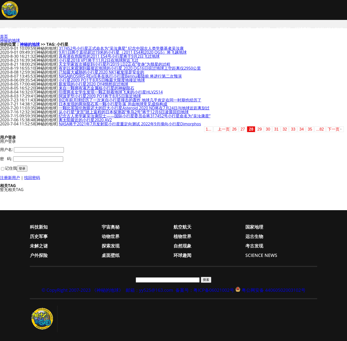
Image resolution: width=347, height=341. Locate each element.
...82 (320, 129)
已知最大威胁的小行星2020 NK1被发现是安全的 (101, 72)
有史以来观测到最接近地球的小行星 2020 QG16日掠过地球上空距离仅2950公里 (130, 68)
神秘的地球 (10, 40)
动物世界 (124, 29)
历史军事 (104, 29)
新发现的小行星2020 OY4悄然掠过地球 (93, 84)
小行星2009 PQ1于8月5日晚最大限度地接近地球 (102, 80)
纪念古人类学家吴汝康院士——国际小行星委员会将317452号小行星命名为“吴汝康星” (134, 116)
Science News (329, 29)
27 (243, 129)
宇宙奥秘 (44, 29)
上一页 (224, 129)
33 (293, 129)
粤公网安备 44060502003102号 (273, 290)
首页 (8, 29)
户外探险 (263, 29)
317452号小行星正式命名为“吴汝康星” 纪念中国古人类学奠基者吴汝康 (121, 48)
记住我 (11, 168)
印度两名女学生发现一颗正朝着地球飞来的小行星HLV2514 (111, 92)
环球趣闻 (303, 29)
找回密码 (32, 177)
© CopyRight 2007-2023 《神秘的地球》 (82, 290)
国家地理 (84, 29)
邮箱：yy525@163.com (149, 290)
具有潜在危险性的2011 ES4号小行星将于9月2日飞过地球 (109, 56)
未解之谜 (183, 29)
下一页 (334, 129)
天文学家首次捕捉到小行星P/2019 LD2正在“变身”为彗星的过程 (114, 64)
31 (276, 129)
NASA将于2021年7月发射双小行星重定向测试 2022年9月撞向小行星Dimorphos (130, 124)
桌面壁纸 (283, 29)
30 (268, 129)
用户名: (6, 149)
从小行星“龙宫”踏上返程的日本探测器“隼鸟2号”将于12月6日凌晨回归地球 (124, 112)
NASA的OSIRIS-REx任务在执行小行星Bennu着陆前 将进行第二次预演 (120, 76)
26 (234, 129)
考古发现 (243, 29)
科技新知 (24, 29)
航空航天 (64, 29)
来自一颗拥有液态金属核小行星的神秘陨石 (96, 88)
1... (208, 129)
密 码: (6, 158)
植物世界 (144, 29)
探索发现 (203, 29)
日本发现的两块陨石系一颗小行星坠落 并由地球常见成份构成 (113, 104)
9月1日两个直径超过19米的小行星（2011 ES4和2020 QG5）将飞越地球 (122, 52)
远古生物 (164, 29)
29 (259, 129)
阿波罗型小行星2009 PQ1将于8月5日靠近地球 (100, 96)
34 (301, 129)
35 (310, 129)
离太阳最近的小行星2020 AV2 (85, 120)
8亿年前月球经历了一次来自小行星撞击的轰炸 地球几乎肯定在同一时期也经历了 (130, 100)
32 (285, 129)
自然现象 (223, 29)
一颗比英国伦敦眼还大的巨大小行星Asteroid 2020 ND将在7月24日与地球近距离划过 (134, 108)
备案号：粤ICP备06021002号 (204, 290)
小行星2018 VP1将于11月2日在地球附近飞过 (98, 60)
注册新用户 (10, 177)
